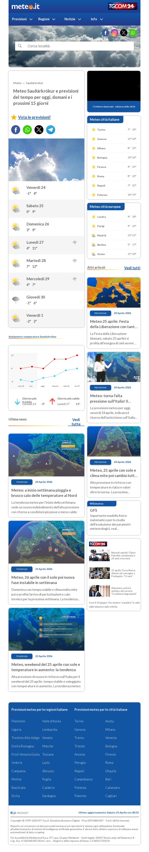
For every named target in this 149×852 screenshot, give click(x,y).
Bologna (111, 746)
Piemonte (18, 721)
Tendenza (22, 482)
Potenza (80, 788)
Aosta (109, 721)
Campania (18, 771)
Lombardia (49, 729)
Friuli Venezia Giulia (25, 754)
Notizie (69, 19)
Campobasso (83, 779)
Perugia (80, 762)
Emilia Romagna (22, 746)
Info (94, 19)
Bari (108, 779)
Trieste (79, 746)
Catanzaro (112, 788)
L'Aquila (110, 771)
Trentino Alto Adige (25, 738)
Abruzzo (48, 771)
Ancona (79, 754)
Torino (79, 721)
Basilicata (18, 788)
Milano (110, 729)
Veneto (47, 738)
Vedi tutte (76, 421)
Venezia (111, 738)
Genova (79, 729)
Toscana (48, 754)
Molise (16, 779)
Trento (79, 738)
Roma (109, 762)
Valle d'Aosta (51, 721)
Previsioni (19, 19)
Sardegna (49, 796)
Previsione (100, 313)
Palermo (80, 796)
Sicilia (15, 796)
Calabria (48, 788)
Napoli (79, 771)
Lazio (46, 762)
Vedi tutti (132, 268)
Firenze (110, 754)
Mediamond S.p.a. (39, 837)
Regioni (43, 19)
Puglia (46, 779)
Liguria (16, 729)
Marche (47, 746)
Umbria (16, 762)
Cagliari (111, 796)
